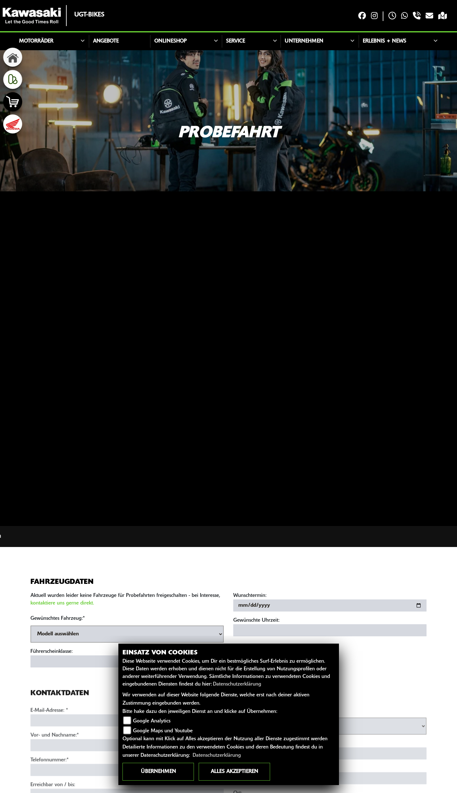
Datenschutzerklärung (237, 684)
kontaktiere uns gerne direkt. (62, 603)
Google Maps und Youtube (163, 731)
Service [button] (235, 41)
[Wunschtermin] (330, 605)
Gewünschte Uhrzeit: (256, 620)
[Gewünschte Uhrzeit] (330, 630)
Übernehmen (158, 771)
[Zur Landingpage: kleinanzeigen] (12, 79)
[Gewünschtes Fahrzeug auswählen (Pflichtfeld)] (127, 634)
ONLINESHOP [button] (170, 41)
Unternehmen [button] (304, 41)
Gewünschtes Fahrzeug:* (57, 618)
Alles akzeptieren (234, 771)
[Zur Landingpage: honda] (12, 123)
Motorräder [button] (36, 41)
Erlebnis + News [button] (384, 41)
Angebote (106, 41)
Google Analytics (151, 721)
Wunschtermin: (250, 595)
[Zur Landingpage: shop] (12, 101)
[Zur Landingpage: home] (12, 57)
